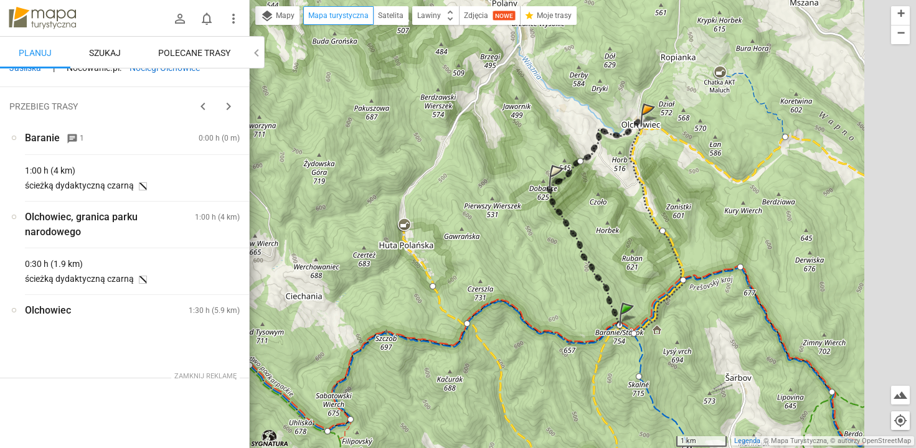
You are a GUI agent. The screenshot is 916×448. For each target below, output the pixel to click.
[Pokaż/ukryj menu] (233, 19)
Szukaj (105, 53)
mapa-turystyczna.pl (42, 18)
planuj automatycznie (200, 171)
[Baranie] (74, 276)
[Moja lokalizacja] (900, 420)
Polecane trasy (194, 53)
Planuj (35, 53)
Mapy (277, 16)
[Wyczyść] (235, 81)
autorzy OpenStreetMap (874, 441)
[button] (628, 326)
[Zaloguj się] (180, 19)
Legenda (747, 441)
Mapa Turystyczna (799, 441)
